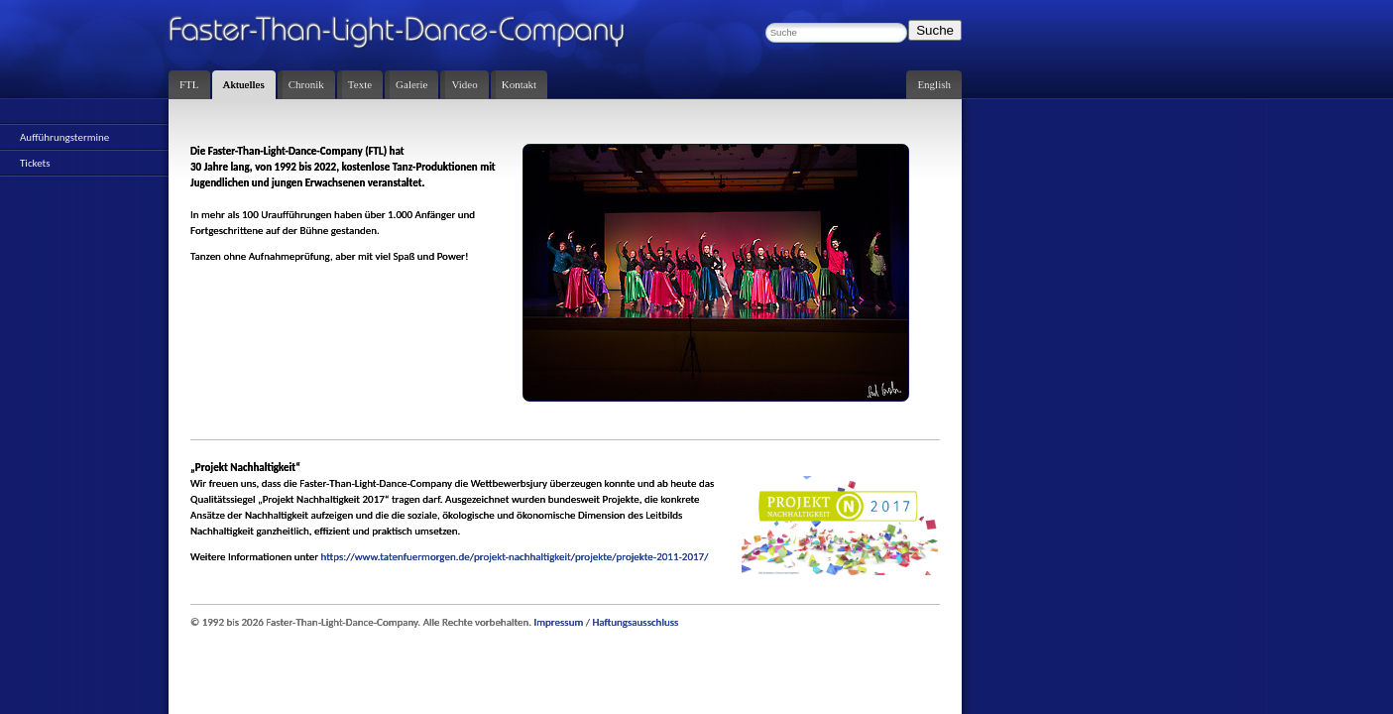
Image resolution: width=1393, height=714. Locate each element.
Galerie (411, 84)
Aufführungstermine (64, 137)
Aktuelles (244, 84)
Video (464, 84)
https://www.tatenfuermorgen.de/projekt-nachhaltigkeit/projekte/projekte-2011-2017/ (515, 556)
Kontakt (519, 84)
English (934, 84)
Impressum (559, 622)
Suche (935, 30)
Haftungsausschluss (635, 622)
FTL (189, 84)
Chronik (306, 84)
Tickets (35, 163)
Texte (360, 84)
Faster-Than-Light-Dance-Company (416, 35)
